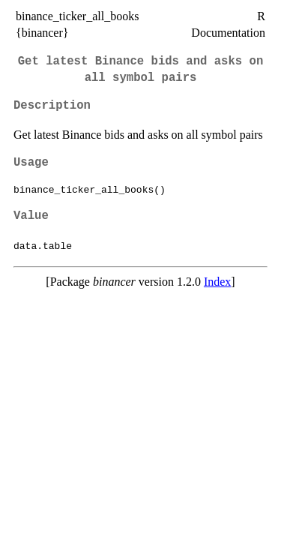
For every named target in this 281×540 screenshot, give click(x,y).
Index (217, 281)
